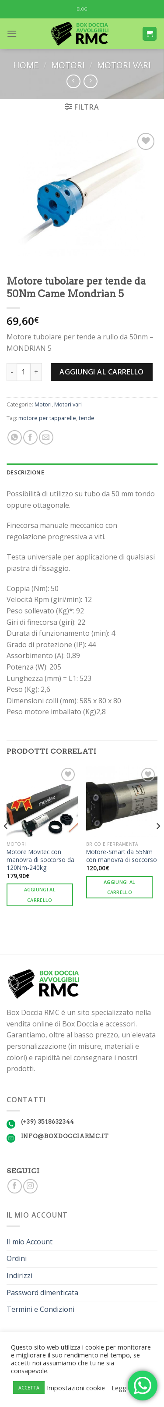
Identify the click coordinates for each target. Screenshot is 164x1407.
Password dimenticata (42, 1292)
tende (86, 418)
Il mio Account (29, 1242)
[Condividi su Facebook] (30, 437)
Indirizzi (19, 1275)
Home (25, 65)
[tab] (82, 472)
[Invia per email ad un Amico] (46, 437)
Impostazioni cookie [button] (76, 1388)
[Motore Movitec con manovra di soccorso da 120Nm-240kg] (42, 801)
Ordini (17, 1258)
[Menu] (12, 33)
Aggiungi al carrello (101, 372)
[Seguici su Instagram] (30, 1186)
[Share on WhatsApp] (14, 437)
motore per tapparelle (47, 418)
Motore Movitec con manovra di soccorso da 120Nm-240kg (40, 859)
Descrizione (25, 472)
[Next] (158, 844)
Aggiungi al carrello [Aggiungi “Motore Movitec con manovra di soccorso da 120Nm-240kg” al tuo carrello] (40, 894)
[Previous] (6, 844)
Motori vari (124, 65)
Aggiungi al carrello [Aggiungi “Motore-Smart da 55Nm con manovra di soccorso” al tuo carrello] (120, 887)
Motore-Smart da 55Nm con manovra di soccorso (121, 855)
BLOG (82, 9)
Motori (68, 65)
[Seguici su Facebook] (14, 1186)
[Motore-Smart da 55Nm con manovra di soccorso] (121, 801)
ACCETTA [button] (28, 1387)
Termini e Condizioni (40, 1309)
